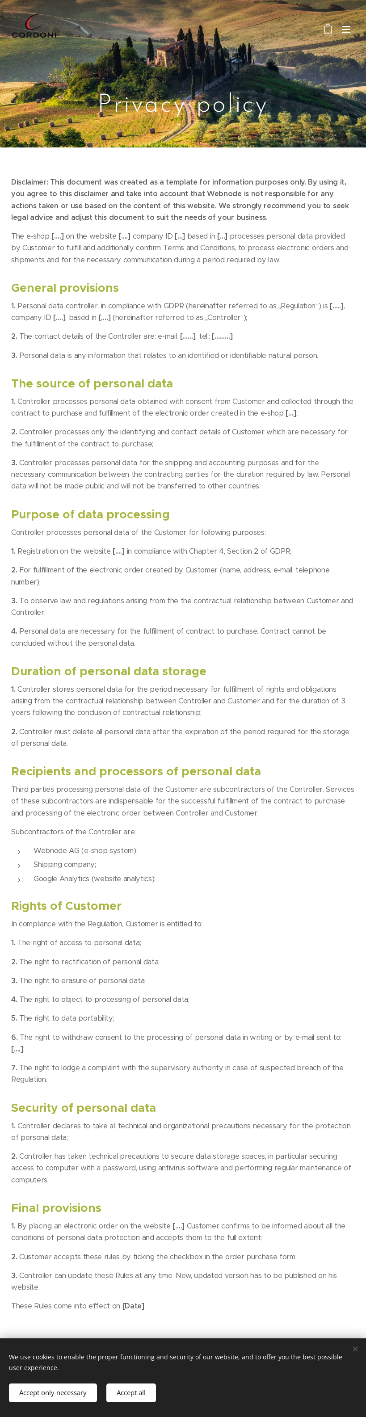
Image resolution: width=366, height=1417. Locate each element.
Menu (346, 29)
